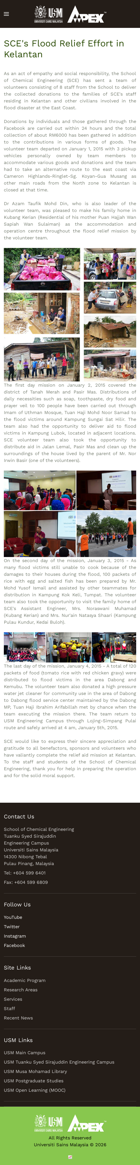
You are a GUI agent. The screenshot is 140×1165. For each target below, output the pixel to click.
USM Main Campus (24, 1052)
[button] (6, 14)
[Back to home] (70, 14)
